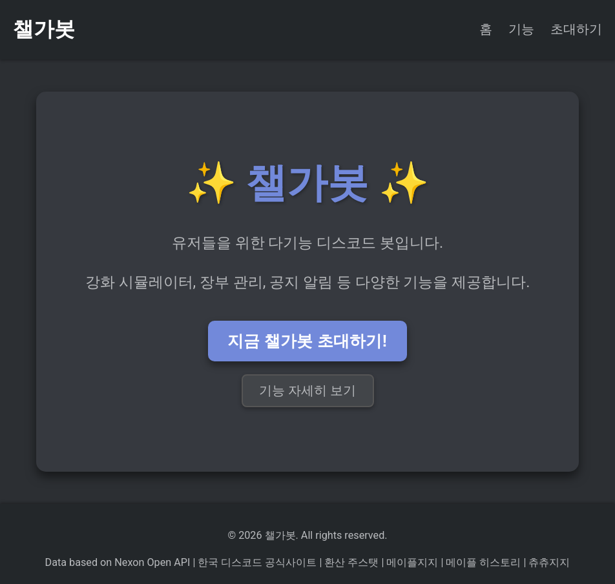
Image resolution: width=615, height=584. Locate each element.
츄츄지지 (548, 562)
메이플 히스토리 (482, 562)
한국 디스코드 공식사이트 (256, 562)
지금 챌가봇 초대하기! (307, 341)
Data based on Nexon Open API (118, 562)
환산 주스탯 (350, 562)
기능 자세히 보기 (308, 390)
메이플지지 (411, 562)
